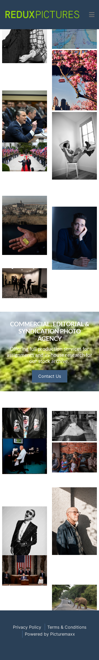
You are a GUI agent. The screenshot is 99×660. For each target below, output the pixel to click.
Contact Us (49, 397)
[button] (91, 14)
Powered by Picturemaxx (50, 634)
